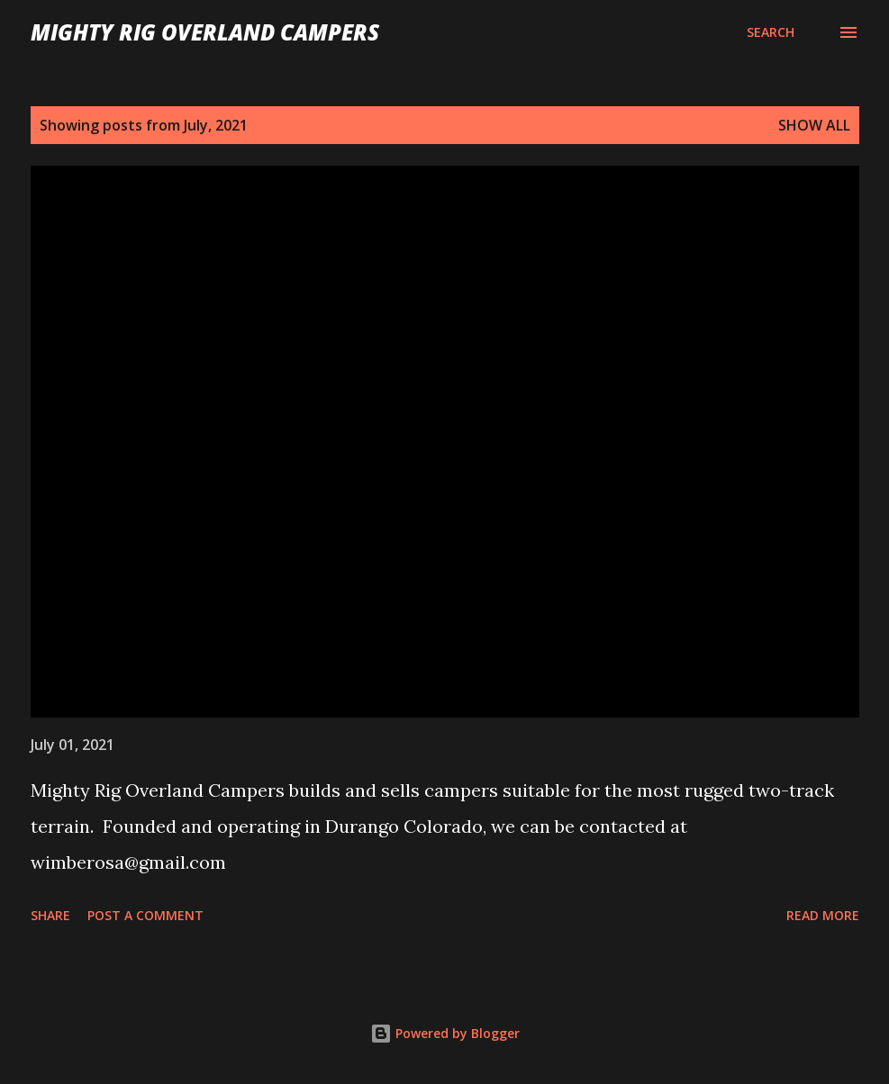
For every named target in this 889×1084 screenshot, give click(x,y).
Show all (814, 125)
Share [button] (50, 915)
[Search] (770, 32)
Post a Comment (145, 915)
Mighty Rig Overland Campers (205, 32)
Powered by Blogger (445, 1033)
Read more (822, 915)
